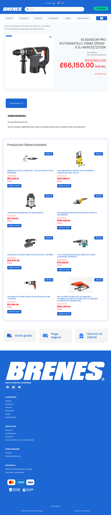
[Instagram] (13, 387)
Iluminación (9, 411)
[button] (101, 18)
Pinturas (8, 407)
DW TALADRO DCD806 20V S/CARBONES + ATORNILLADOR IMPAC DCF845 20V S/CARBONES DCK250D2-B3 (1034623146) (77, 298)
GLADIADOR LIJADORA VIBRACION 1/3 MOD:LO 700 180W (30, 254)
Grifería (8, 401)
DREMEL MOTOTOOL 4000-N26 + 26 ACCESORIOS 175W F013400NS (30, 171)
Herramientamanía (13, 456)
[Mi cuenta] (54, 3)
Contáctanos (10, 433)
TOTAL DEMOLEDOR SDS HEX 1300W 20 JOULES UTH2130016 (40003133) (76, 255)
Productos (9, 436)
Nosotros (9, 430)
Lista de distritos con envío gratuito (19, 440)
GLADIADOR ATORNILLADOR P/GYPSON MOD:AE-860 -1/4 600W (28, 297)
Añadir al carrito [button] (14, 185)
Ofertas (8, 453)
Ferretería (9, 404)
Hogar (7, 414)
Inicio (7, 26)
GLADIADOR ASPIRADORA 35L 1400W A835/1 (25, 212)
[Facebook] (7, 387)
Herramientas (16, 26)
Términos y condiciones (14, 472)
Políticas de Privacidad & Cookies (18, 469)
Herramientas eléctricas (31, 26)
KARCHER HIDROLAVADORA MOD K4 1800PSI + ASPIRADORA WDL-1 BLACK (76, 171)
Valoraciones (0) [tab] (16, 103)
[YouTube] (19, 387)
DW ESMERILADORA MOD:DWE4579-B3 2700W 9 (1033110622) (77, 213)
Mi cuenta (48, 3)
